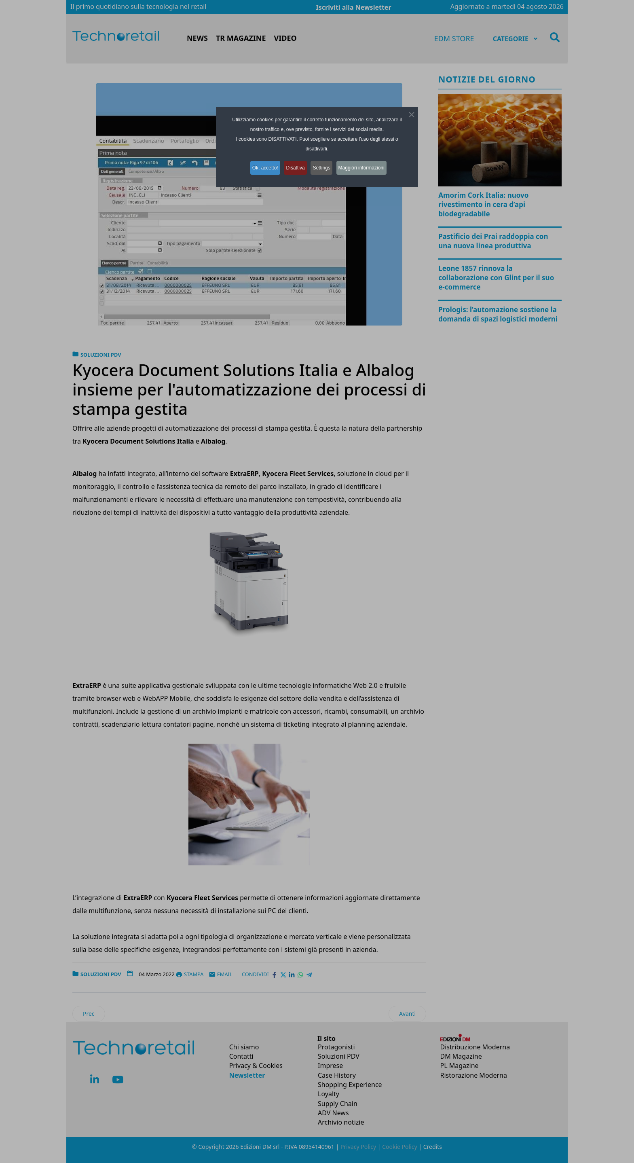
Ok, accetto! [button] (260, 166)
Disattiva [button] (294, 166)
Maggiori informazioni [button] (368, 166)
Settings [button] (324, 166)
